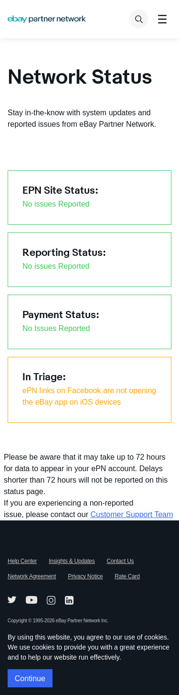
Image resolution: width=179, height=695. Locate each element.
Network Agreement (32, 576)
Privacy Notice (85, 576)
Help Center (22, 561)
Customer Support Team (131, 514)
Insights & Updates (72, 561)
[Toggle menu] (162, 19)
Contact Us (120, 561)
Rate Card (127, 576)
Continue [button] (30, 678)
